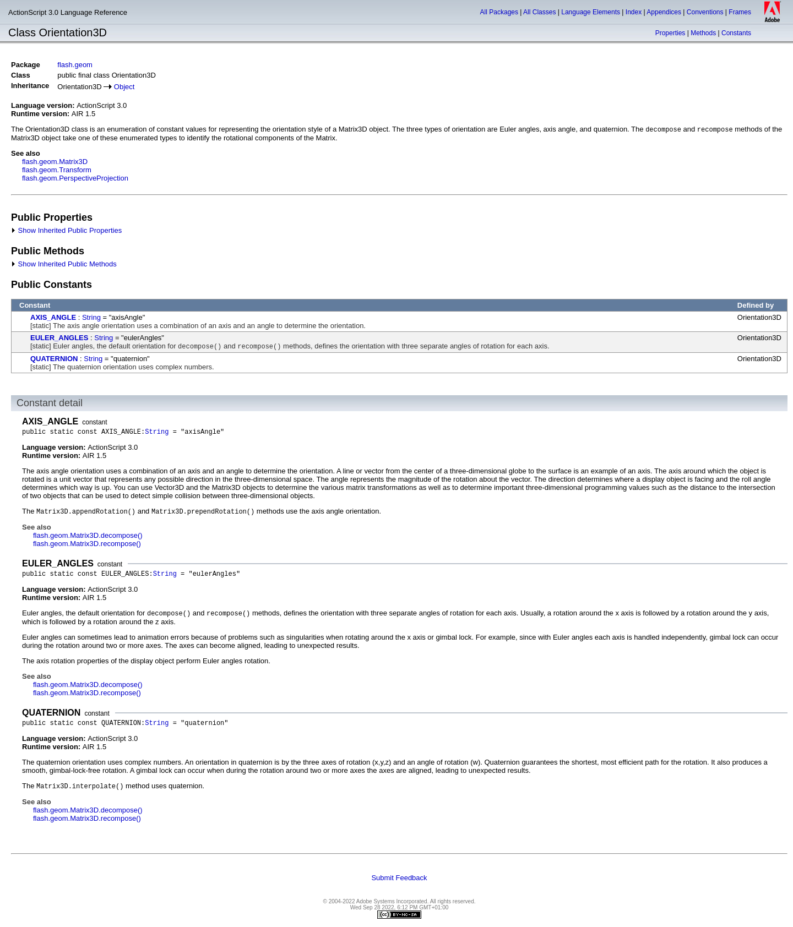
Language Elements (590, 12)
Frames (740, 12)
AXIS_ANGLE (53, 317)
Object (124, 87)
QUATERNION (54, 359)
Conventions (705, 12)
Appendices (664, 12)
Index (634, 12)
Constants (736, 33)
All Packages (499, 12)
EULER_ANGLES (59, 338)
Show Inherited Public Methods (64, 264)
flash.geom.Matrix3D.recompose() (87, 543)
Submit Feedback (399, 878)
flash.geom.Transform (56, 170)
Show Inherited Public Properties (66, 230)
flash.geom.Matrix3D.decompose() (88, 535)
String (91, 317)
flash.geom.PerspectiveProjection (75, 178)
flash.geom (75, 65)
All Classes (539, 12)
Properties (670, 33)
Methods (703, 33)
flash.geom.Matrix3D (55, 161)
